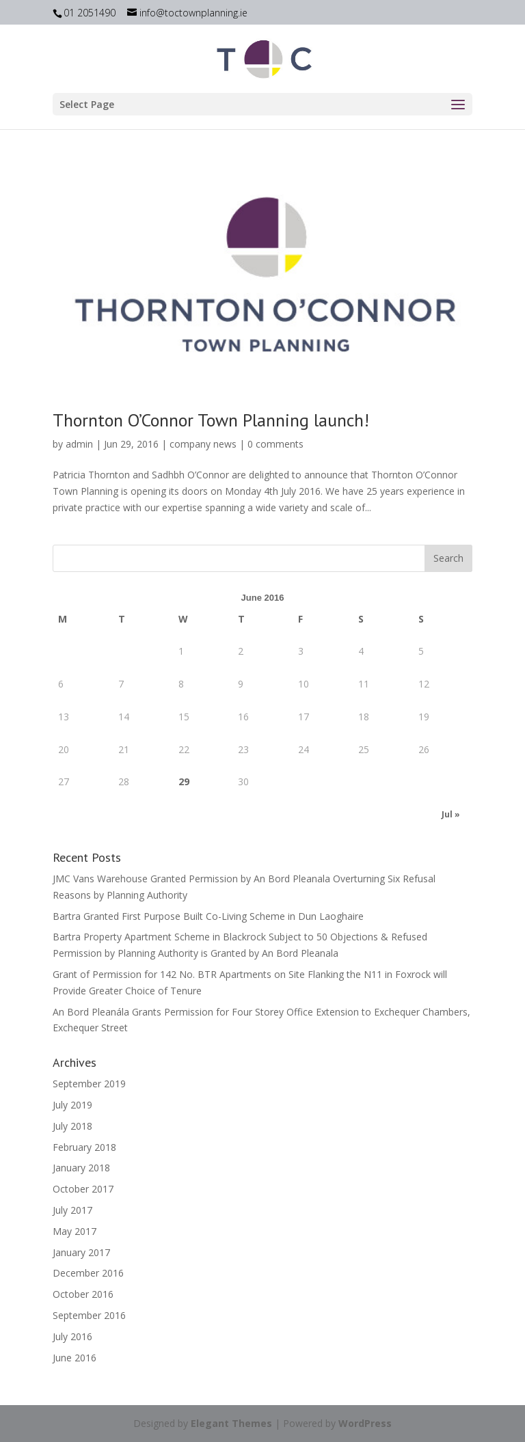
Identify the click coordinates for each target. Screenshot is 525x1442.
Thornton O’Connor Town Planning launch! (211, 420)
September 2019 (89, 1083)
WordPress (365, 1423)
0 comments (275, 443)
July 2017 (72, 1209)
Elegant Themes (231, 1423)
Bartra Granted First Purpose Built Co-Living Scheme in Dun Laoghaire (208, 916)
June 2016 (74, 1357)
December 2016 (88, 1272)
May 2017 (74, 1231)
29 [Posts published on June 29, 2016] (183, 781)
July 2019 (72, 1104)
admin (79, 443)
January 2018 (81, 1167)
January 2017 (81, 1252)
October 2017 (83, 1188)
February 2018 (84, 1147)
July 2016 (72, 1336)
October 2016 (83, 1294)
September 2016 (89, 1315)
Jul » (451, 814)
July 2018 (72, 1125)
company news (203, 443)
